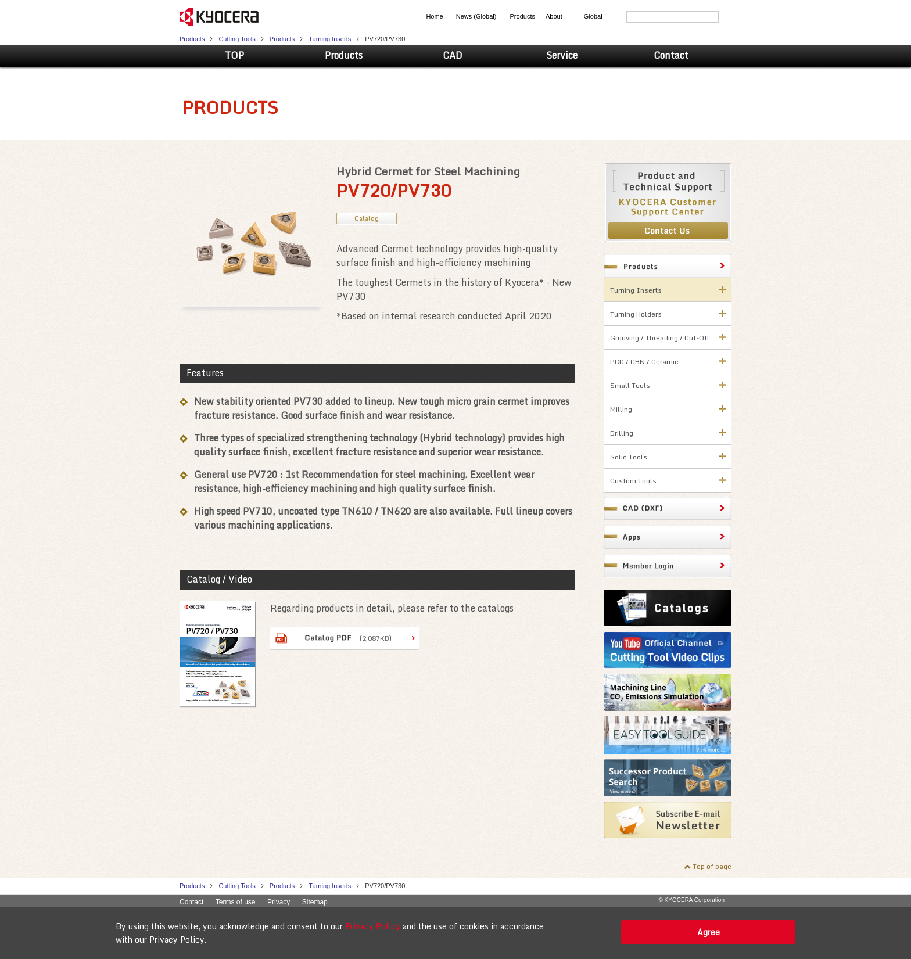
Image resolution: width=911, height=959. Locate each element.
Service (562, 55)
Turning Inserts (330, 38)
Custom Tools (633, 480)
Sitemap (315, 902)
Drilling (621, 433)
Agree (708, 932)
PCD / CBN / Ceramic (644, 361)
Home (434, 16)
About (554, 16)
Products (522, 16)
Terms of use (236, 902)
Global (593, 16)
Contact (671, 55)
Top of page (712, 866)
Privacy (278, 902)
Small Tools (630, 385)
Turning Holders (636, 313)
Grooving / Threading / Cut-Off (659, 337)
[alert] (455, 933)
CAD (452, 55)
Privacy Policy (372, 926)
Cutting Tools (236, 38)
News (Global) (476, 16)
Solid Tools (628, 456)
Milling (621, 409)
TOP (234, 55)
